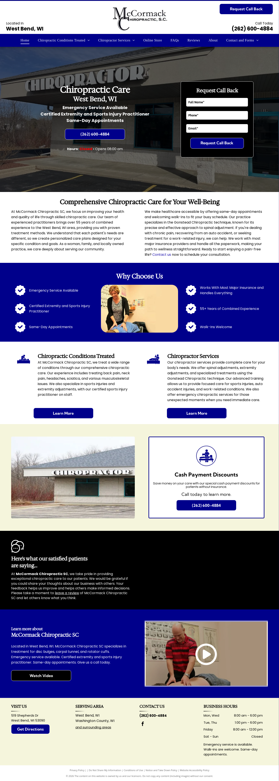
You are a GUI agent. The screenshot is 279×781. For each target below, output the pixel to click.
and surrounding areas (93, 727)
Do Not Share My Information (105, 770)
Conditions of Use (133, 770)
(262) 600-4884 (252, 28)
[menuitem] (25, 40)
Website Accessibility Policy (194, 770)
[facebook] (143, 724)
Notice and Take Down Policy (161, 770)
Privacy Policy (77, 770)
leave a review (67, 593)
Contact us (161, 254)
